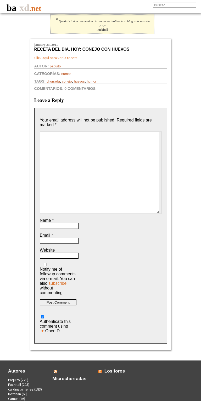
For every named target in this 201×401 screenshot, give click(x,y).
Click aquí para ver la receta (55, 57)
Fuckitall (14, 384)
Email (46, 235)
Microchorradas (69, 378)
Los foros (114, 371)
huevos (79, 81)
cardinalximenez (21, 389)
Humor (66, 74)
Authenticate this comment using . (55, 324)
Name (47, 220)
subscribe (57, 283)
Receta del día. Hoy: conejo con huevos (82, 49)
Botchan (14, 394)
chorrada (53, 81)
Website (47, 250)
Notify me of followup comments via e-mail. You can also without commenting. (58, 279)
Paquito (55, 66)
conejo (67, 81)
